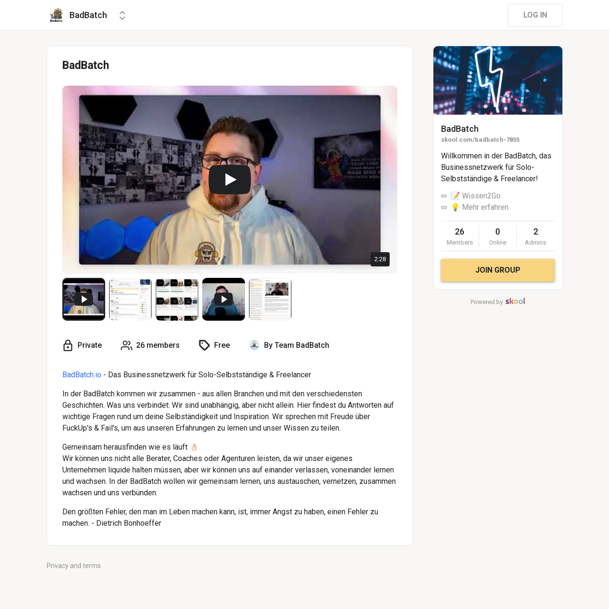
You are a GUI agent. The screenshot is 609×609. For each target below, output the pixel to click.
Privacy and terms (74, 566)
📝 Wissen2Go (476, 195)
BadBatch (460, 129)
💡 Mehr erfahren (480, 207)
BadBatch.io (81, 374)
